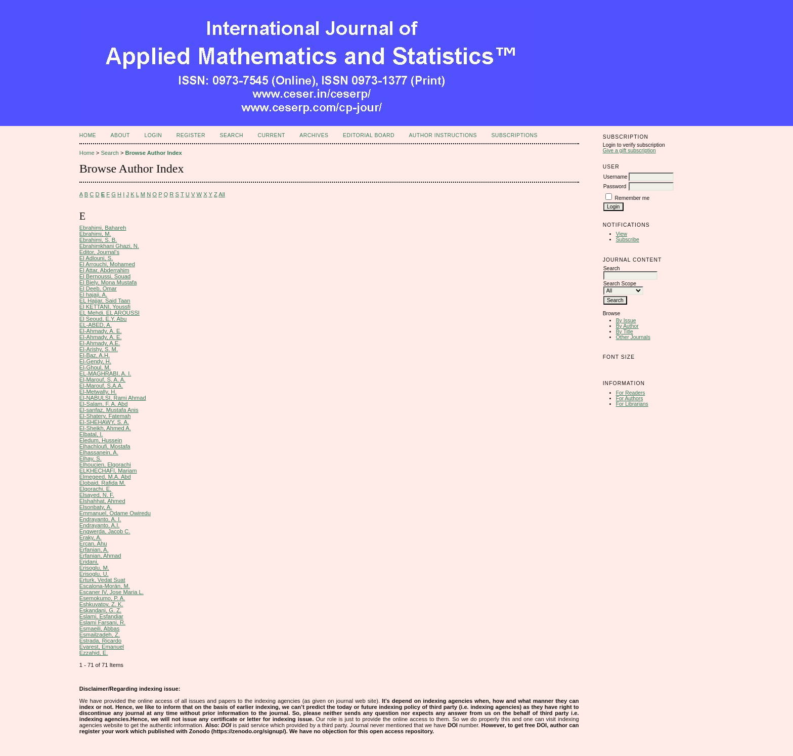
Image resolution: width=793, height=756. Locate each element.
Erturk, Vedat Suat (102, 580)
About (120, 135)
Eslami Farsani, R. (102, 622)
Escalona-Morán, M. (104, 586)
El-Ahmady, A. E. (100, 331)
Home (87, 135)
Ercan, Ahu (93, 543)
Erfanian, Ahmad (100, 556)
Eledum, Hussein (100, 440)
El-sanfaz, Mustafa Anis (109, 410)
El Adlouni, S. (96, 258)
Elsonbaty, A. (95, 507)
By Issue (626, 320)
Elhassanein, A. (98, 452)
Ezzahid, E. (93, 653)
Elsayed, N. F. (96, 495)
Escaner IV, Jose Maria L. (111, 592)
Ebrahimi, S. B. (98, 240)
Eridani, (89, 562)
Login (153, 135)
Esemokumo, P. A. (102, 598)
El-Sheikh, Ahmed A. (105, 428)
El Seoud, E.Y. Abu (103, 319)
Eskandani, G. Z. (100, 610)
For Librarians (632, 404)
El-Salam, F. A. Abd (103, 404)
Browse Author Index (153, 153)
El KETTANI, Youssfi (104, 307)
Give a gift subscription (629, 150)
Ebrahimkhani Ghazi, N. (109, 246)
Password (615, 186)
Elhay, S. (90, 458)
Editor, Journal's (99, 252)
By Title (624, 331)
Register (191, 135)
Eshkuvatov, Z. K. (101, 604)
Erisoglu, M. (94, 568)
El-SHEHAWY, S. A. (104, 422)
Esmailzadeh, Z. (99, 635)
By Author (627, 326)
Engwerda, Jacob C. (104, 531)
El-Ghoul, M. (95, 367)
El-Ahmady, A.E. (99, 343)
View (621, 234)
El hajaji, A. (93, 294)
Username (615, 177)
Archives (313, 135)
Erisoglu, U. (94, 574)
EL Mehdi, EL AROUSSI (109, 313)
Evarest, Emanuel (101, 647)
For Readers (630, 393)
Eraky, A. (90, 537)
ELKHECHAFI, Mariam (108, 471)
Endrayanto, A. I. (100, 519)
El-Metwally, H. (98, 392)
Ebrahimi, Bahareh (102, 228)
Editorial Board (368, 135)
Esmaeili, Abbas (99, 628)
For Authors (629, 398)
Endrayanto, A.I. (99, 525)
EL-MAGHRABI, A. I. (105, 373)
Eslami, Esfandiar (101, 616)
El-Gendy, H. (95, 361)
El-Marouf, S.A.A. (101, 386)
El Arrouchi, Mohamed (107, 264)
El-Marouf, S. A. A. (102, 379)
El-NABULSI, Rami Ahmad (112, 398)
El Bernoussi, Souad (104, 276)
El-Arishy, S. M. (98, 349)
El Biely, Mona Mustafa (108, 282)
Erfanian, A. (94, 550)
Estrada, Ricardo (100, 641)
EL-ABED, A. (95, 325)
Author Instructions (443, 135)
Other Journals (633, 337)
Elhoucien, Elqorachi (105, 464)
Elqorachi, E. (95, 489)
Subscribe (627, 239)
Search (231, 135)
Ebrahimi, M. (95, 234)
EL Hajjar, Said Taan (104, 301)
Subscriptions (514, 135)
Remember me (632, 198)
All (221, 194)
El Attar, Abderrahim (104, 270)
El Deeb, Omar (98, 288)
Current (271, 135)
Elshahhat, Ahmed (102, 501)
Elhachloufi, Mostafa (104, 446)
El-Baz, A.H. (94, 355)
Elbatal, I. (91, 434)
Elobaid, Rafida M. (102, 483)
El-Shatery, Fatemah (105, 416)
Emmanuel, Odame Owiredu (115, 513)
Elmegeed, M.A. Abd (105, 477)
